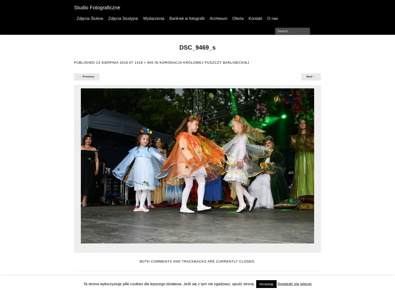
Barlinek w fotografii (187, 18)
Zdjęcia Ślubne (90, 18)
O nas (272, 18)
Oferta (237, 18)
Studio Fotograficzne (97, 7)
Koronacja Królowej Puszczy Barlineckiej (204, 62)
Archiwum (218, 18)
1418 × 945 (144, 62)
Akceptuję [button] (266, 284)
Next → (311, 76)
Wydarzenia (153, 18)
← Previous (86, 76)
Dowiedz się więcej (295, 284)
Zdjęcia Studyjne (123, 18)
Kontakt (255, 18)
